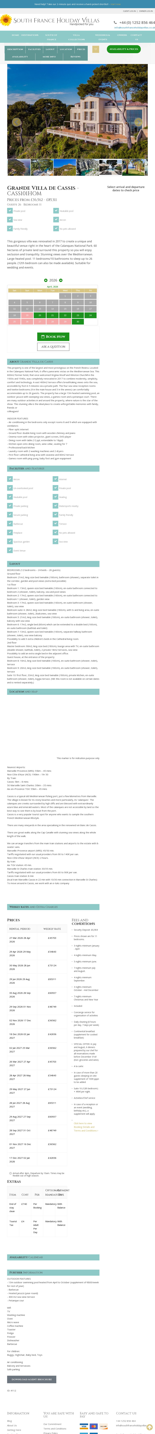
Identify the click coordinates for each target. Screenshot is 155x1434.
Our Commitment (52, 1342)
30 (136, 238)
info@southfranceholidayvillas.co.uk (134, 27)
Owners (122, 35)
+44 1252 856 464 (126, 1339)
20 (119, 232)
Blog (9, 1339)
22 (131, 232)
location (66, 49)
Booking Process (16, 1357)
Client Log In (129, 11)
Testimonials (50, 1360)
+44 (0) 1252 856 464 (134, 22)
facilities (34, 49)
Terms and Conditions (54, 1346)
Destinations (29, 35)
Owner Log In (146, 11)
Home (15, 35)
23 (136, 232)
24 (142, 232)
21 (125, 232)
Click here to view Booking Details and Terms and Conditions (86, 1045)
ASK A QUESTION (126, 264)
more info (49, 56)
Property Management (19, 1366)
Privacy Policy (50, 1351)
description (15, 49)
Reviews (75, 56)
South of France (51, 37)
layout (50, 49)
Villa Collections (76, 37)
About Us (12, 1343)
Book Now (126, 253)
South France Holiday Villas (30, 1424)
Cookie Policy (50, 1356)
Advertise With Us (16, 1361)
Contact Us (136, 37)
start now (115, 4)
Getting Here (14, 1348)
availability (20, 56)
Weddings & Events (102, 37)
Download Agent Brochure (32, 1298)
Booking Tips (14, 1352)
